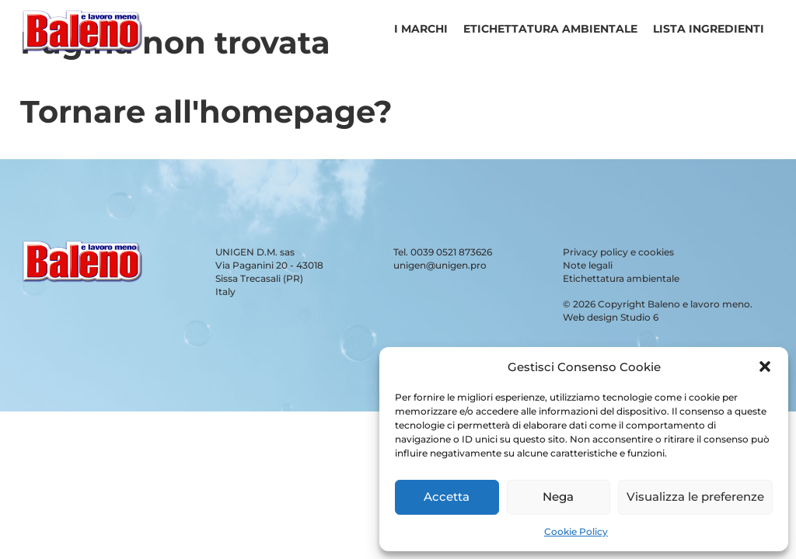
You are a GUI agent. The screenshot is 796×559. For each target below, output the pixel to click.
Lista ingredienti (708, 29)
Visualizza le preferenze (695, 496)
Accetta (447, 496)
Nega (558, 496)
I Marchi (421, 29)
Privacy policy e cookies (618, 252)
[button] (765, 366)
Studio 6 (639, 317)
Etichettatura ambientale (550, 29)
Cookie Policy (576, 531)
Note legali (588, 265)
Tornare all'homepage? (206, 111)
